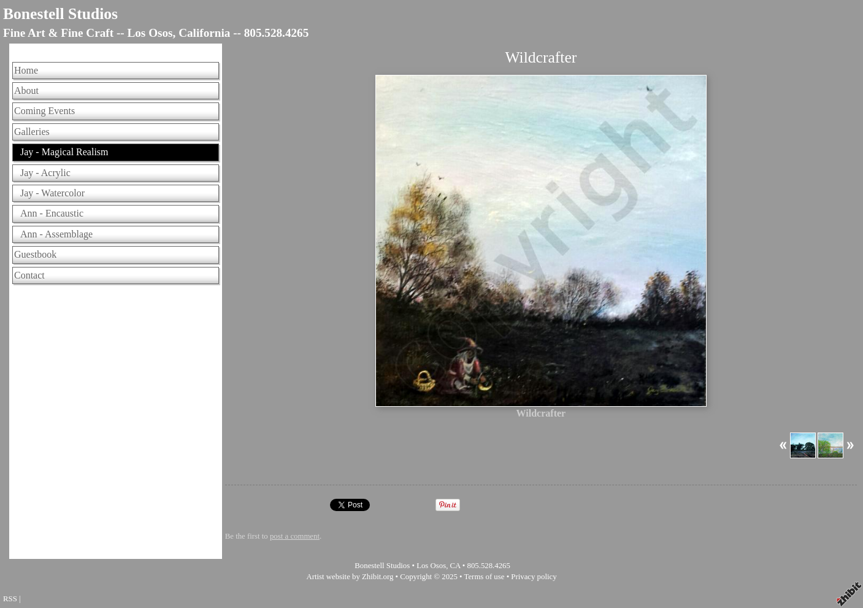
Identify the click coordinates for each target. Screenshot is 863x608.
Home (26, 70)
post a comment (295, 536)
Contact (29, 275)
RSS (10, 599)
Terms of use (484, 576)
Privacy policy (533, 576)
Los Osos (431, 565)
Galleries (32, 131)
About (26, 90)
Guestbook (35, 254)
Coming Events (44, 111)
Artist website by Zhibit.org (349, 576)
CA (455, 565)
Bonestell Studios (60, 14)
